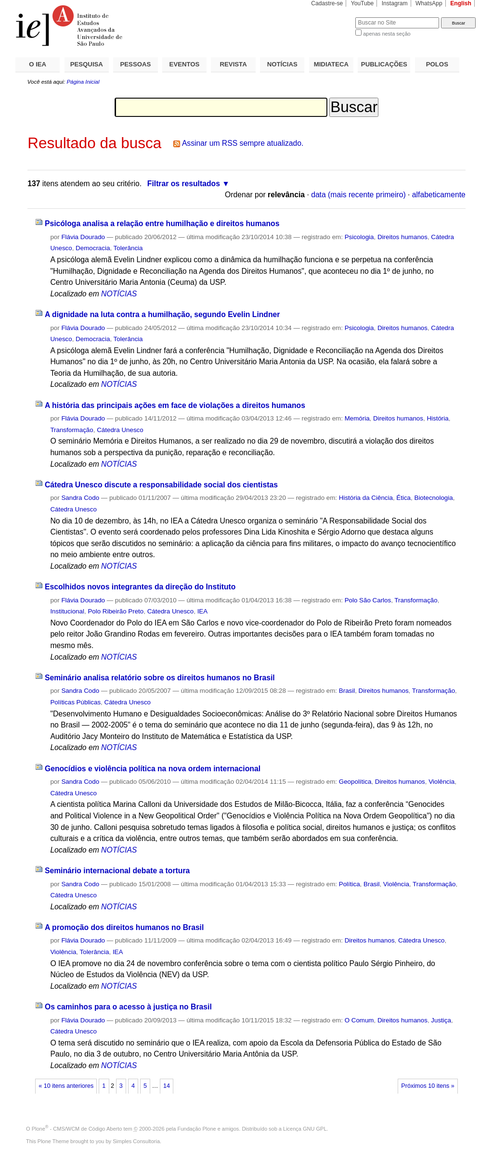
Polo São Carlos (368, 600)
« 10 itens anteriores (66, 1086)
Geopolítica (355, 781)
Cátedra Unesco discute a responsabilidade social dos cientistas (161, 485)
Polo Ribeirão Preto (115, 611)
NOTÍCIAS (282, 64)
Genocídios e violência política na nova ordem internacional (152, 769)
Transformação (71, 429)
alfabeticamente (439, 195)
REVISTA (233, 64)
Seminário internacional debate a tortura (117, 871)
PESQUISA (86, 64)
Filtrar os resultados (183, 183)
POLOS (437, 64)
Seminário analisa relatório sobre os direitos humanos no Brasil (160, 678)
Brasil (347, 690)
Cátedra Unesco (120, 429)
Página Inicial (82, 82)
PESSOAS (135, 64)
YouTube (362, 3)
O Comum (359, 1020)
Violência (441, 781)
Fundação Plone (197, 1129)
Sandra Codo (80, 497)
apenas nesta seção (386, 34)
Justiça (441, 1020)
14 (166, 1086)
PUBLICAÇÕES (384, 64)
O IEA (37, 64)
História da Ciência (366, 497)
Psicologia (359, 237)
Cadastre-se (327, 3)
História (437, 418)
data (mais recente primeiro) (358, 195)
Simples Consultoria (136, 1141)
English (460, 3)
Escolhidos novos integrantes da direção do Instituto (140, 587)
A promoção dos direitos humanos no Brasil (124, 927)
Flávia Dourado (83, 237)
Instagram (395, 3)
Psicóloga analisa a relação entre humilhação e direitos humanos (162, 223)
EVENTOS (184, 64)
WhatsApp (428, 3)
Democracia (93, 248)
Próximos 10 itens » (427, 1086)
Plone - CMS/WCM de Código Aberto (77, 1129)
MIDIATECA (331, 64)
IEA (202, 611)
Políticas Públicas (75, 702)
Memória (357, 418)
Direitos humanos (402, 237)
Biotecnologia (433, 497)
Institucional (67, 611)
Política (349, 884)
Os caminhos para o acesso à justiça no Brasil (128, 1007)
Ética (403, 497)
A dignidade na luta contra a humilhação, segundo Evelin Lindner (162, 314)
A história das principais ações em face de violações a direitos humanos (175, 405)
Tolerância (128, 248)
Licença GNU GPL (304, 1129)
